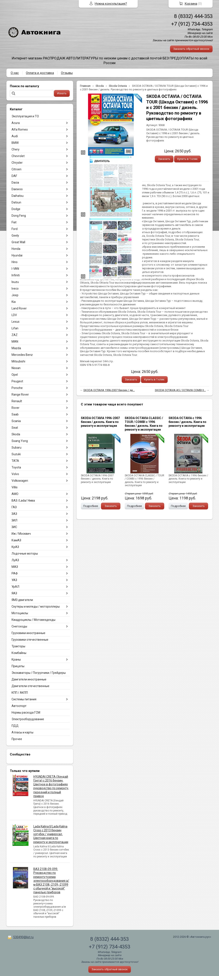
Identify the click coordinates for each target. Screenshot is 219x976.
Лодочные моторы (25, 553)
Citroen (16, 169)
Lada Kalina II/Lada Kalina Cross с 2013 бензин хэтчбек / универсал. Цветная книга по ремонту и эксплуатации (50, 834)
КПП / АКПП (20, 692)
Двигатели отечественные (30, 686)
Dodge (16, 209)
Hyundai (17, 255)
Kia (14, 301)
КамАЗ (16, 540)
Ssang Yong (20, 441)
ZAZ (15, 335)
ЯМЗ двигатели (22, 600)
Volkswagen (20, 480)
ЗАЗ (14, 513)
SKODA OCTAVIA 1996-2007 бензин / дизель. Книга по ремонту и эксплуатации (100, 421)
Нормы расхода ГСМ (26, 712)
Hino (15, 262)
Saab (15, 414)
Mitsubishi (18, 361)
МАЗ (15, 566)
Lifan (15, 328)
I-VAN (15, 268)
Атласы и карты (22, 732)
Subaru (16, 447)
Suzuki (16, 454)
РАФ (15, 573)
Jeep (15, 295)
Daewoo (17, 189)
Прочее (17, 739)
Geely (15, 235)
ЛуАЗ (15, 560)
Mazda (16, 348)
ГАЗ (14, 507)
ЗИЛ (14, 520)
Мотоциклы (20, 613)
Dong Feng (19, 215)
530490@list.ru (23, 937)
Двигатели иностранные (29, 679)
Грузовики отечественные (30, 639)
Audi (15, 136)
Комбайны (19, 653)
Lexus (15, 321)
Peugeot (17, 381)
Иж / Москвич (21, 533)
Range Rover (20, 394)
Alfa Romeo (20, 129)
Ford (15, 229)
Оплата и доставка (40, 73)
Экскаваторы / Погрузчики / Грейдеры (39, 672)
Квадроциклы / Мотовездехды (33, 619)
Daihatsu (18, 195)
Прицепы (18, 666)
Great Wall (18, 242)
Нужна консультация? (111, 4)
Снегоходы (19, 626)
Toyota (16, 467)
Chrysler (17, 162)
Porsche (17, 388)
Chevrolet (18, 156)
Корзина (191, 4)
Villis (15, 487)
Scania (16, 421)
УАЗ (14, 580)
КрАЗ (15, 547)
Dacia (15, 182)
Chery (15, 149)
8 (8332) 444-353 (193, 16)
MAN (15, 341)
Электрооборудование (28, 719)
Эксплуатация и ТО (25, 116)
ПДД (15, 725)
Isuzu (15, 282)
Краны (16, 659)
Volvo (15, 474)
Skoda (16, 434)
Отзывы (67, 73)
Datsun (16, 202)
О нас (15, 73)
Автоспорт (19, 706)
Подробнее (90, 506)
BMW (15, 142)
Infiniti (16, 275)
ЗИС (14, 527)
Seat (15, 427)
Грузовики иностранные (28, 633)
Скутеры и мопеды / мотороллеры (36, 606)
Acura (16, 123)
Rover (15, 407)
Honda (16, 248)
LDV (14, 315)
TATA (15, 460)
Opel (15, 374)
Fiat (14, 222)
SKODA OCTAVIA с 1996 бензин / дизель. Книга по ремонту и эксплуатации (187, 421)
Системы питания (24, 699)
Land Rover (19, 308)
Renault (17, 401)
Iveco (15, 288)
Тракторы (18, 646)
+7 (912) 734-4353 (192, 24)
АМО (15, 494)
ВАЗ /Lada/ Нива (23, 500)
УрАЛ (15, 586)
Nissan (16, 368)
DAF (14, 176)
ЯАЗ (14, 593)
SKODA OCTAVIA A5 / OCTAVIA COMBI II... (180, 390)
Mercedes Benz (22, 354)
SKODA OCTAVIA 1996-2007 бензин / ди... (109, 390)
